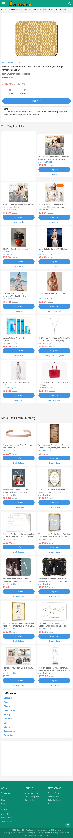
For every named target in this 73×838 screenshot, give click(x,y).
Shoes (7, 706)
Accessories (9, 710)
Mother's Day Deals (32, 796)
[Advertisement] (19, 155)
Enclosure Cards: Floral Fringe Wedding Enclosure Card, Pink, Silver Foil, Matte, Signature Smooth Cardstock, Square (18, 536)
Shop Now (36, 101)
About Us (5, 814)
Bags (6, 702)
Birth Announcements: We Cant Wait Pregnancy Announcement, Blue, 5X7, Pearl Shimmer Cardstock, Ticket (17, 581)
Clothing (8, 698)
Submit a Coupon (55, 800)
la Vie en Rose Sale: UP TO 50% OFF (52, 293)
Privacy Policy (6, 818)
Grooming (8, 735)
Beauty (7, 714)
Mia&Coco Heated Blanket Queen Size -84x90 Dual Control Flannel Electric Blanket (53, 159)
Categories (5, 793)
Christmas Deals (31, 793)
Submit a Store (54, 796)
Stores (3, 796)
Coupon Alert (53, 793)
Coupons (4, 804)
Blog (3, 800)
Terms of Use (6, 821)
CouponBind (48, 833)
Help (50, 804)
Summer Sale (30, 800)
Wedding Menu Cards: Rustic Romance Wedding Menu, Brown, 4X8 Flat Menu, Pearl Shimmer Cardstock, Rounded (53, 447)
